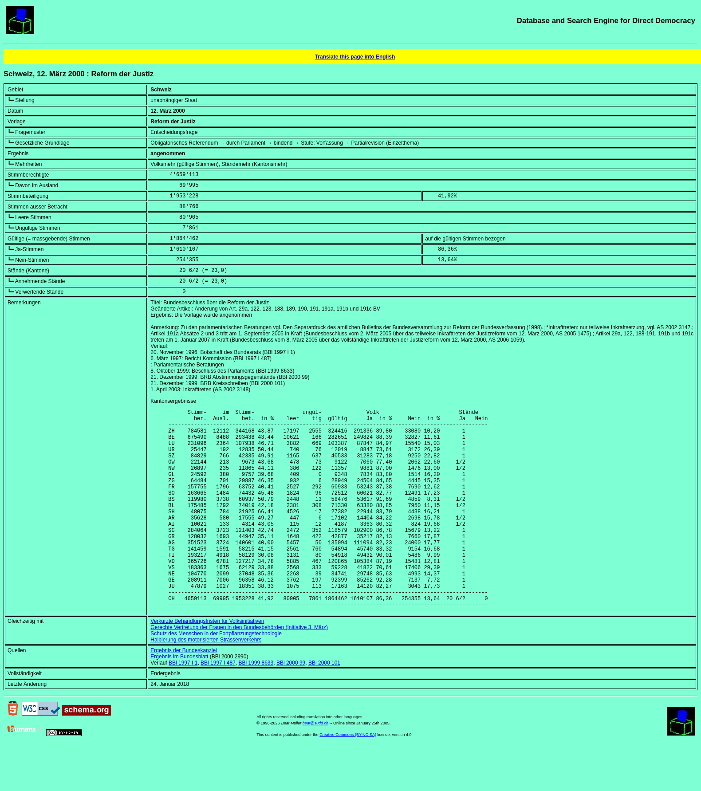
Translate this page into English (355, 57)
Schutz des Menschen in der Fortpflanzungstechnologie (216, 676)
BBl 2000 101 (324, 705)
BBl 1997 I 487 (218, 705)
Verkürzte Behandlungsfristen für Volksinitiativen (207, 664)
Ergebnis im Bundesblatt (179, 699)
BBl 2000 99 (290, 705)
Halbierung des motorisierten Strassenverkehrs (205, 682)
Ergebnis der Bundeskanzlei (183, 693)
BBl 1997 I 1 (183, 705)
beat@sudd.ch (315, 765)
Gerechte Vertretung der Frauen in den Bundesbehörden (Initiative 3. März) (239, 670)
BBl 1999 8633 (255, 705)
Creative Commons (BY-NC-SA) (347, 777)
